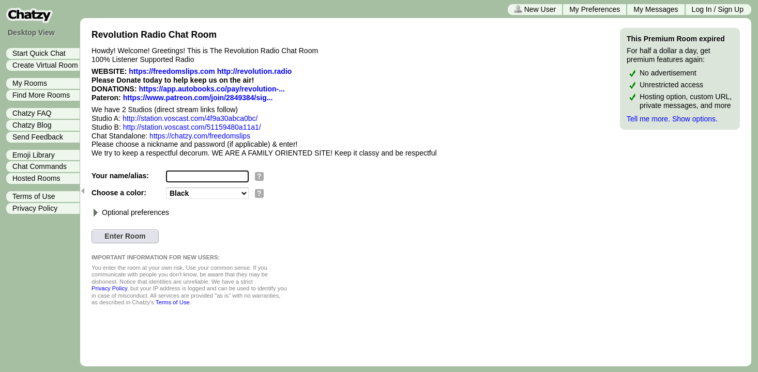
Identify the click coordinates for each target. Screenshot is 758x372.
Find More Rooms (41, 95)
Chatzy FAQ (31, 113)
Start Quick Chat (39, 53)
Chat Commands (39, 166)
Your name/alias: (120, 176)
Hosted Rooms (36, 178)
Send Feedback (37, 137)
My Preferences (594, 9)
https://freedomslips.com (172, 71)
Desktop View (31, 32)
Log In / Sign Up (718, 9)
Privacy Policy (34, 208)
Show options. (695, 119)
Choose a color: (119, 193)
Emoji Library (33, 155)
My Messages (655, 9)
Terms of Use (33, 196)
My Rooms (29, 83)
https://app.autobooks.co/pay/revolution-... (212, 89)
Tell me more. (648, 119)
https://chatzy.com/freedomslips (199, 136)
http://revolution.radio (254, 71)
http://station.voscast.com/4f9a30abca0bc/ (190, 118)
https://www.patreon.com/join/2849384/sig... (198, 98)
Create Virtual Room (45, 65)
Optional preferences (130, 212)
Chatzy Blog (31, 125)
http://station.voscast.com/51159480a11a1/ (192, 127)
